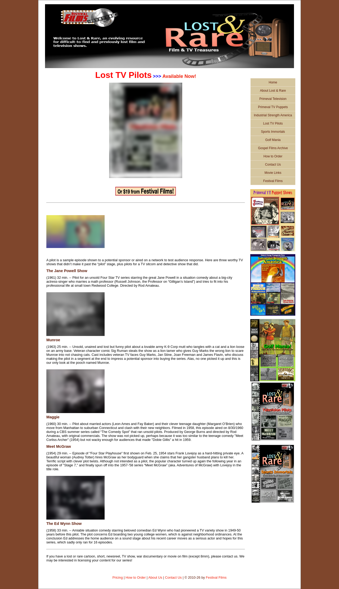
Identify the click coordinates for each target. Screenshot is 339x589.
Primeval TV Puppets (273, 107)
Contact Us (273, 164)
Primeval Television (273, 99)
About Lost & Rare (273, 90)
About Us (155, 577)
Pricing (117, 577)
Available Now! (179, 76)
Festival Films (273, 181)
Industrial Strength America (273, 115)
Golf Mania (272, 140)
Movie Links (273, 173)
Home (273, 82)
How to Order (273, 156)
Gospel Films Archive (273, 148)
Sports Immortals (273, 132)
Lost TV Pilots (273, 123)
